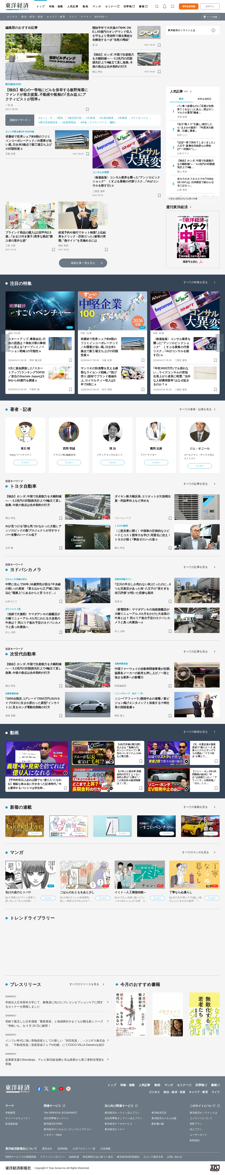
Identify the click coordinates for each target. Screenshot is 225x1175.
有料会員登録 (188, 6)
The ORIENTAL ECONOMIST (60, 1112)
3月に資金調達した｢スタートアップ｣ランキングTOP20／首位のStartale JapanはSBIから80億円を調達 (26, 374)
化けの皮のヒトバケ (18, 892)
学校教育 (10, 1112)
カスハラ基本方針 (153, 1156)
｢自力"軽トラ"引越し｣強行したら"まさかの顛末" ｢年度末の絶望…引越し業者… (195, 127)
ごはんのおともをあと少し (77, 892)
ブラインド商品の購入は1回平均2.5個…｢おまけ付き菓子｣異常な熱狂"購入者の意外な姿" (29, 236)
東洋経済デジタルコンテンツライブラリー (68, 1129)
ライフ (73, 16)
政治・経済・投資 (32, 16)
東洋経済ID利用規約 (128, 1156)
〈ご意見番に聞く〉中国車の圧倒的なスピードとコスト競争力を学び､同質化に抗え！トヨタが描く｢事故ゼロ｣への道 (143, 535)
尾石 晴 (25, 448)
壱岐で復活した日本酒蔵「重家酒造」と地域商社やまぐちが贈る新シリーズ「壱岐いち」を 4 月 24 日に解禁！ (54, 1023)
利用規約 (195, 1140)
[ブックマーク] (87, 109)
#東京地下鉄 (75, 117)
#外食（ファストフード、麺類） (99, 122)
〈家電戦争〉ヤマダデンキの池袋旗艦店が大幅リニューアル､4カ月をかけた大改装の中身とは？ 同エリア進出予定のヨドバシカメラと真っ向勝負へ (142, 616)
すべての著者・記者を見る (195, 409)
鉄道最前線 (11, 1123)
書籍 (141, 6)
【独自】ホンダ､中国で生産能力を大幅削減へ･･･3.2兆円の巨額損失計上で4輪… (196, 163)
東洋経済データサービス (118, 1123)
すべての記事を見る (195, 483)
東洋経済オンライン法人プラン (122, 1112)
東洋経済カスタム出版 (164, 1118)
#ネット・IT (45, 117)
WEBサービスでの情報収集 (20, 1156)
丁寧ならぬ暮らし (180, 892)
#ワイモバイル (139, 117)
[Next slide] (220, 343)
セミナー (110, 6)
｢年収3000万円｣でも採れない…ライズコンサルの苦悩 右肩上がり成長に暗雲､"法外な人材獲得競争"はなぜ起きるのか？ (172, 376)
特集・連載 (56, 6)
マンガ (96, 6)
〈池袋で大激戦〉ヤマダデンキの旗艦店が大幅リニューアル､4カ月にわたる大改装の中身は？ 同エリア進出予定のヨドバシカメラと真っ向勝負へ (33, 621)
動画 (85, 6)
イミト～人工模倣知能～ (130, 892)
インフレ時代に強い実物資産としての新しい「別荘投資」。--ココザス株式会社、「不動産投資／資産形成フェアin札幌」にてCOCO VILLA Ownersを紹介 (55, 1042)
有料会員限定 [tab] (204, 99)
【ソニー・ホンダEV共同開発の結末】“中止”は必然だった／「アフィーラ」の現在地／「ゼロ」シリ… (204, 777)
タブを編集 (212, 17)
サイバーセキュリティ (18, 1118)
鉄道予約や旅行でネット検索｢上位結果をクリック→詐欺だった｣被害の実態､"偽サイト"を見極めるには (82, 236)
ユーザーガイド (198, 1134)
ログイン (210, 6)
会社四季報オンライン (56, 1118)
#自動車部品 (69, 122)
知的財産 (74, 1156)
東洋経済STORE (53, 1123)
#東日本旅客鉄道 (48, 122)
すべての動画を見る (195, 731)
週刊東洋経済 (177, 207)
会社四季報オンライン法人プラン (123, 1118)
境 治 (112, 448)
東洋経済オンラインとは (181, 30)
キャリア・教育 (56, 16)
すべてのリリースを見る (84, 984)
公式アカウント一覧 (84, 1148)
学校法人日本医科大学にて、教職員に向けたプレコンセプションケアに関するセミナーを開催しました (54, 1004)
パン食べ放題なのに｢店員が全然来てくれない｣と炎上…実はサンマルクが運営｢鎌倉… (195, 109)
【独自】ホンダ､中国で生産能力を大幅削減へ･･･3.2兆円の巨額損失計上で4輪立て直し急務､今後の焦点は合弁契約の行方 (113, 60)
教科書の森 (157, 1123)
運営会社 (47, 1148)
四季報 (128, 6)
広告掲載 (106, 1148)
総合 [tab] (181, 98)
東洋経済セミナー (115, 1129)
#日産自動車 (107, 117)
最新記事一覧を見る (83, 262)
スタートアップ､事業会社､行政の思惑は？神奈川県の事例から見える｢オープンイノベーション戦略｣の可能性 (27, 344)
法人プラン (196, 1129)
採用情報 (63, 1148)
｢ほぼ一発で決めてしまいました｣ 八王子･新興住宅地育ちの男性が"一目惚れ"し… (196, 145)
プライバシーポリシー (52, 1156)
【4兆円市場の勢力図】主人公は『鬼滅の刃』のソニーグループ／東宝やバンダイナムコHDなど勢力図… (129, 750)
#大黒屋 (90, 117)
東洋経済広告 (159, 1112)
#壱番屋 (122, 117)
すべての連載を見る (195, 806)
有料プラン (196, 1123)
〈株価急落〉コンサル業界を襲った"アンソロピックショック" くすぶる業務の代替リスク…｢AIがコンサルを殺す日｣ (126, 181)
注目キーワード (19, 120)
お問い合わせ (174, 1156)
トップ (40, 6)
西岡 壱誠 (69, 448)
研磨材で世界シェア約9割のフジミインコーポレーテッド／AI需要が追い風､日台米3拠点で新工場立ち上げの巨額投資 (29, 142)
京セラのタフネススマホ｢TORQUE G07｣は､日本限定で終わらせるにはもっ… (195, 182)
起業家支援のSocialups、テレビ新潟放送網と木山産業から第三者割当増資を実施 (54, 1061)
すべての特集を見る (195, 282)
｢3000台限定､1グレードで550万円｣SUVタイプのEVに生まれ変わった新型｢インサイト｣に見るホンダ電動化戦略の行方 (32, 703)
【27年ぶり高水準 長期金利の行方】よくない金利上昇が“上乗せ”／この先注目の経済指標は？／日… (129, 777)
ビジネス (12, 16)
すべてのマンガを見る (195, 852)
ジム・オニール (200, 448)
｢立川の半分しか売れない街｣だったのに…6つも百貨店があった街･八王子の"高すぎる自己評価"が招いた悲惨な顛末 (143, 588)
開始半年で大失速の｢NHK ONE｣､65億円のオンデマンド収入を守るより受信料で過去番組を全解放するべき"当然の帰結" (112, 33)
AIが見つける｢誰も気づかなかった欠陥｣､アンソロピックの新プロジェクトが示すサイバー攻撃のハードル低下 (33, 530)
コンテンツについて (201, 1118)
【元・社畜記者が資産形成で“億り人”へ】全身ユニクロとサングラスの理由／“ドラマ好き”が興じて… (204, 750)
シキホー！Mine (53, 1134)
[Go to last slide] (5, 343)
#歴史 (60, 117)
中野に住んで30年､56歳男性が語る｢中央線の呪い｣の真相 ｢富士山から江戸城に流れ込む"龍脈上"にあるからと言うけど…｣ (33, 588)
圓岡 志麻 (156, 448)
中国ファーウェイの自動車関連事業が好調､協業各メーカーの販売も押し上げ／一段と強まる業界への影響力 (143, 673)
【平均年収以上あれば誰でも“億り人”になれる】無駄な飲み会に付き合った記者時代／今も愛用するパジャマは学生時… (34, 783)
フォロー (25, 462)
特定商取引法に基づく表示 (98, 1156)
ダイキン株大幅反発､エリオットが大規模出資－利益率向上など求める (143, 498)
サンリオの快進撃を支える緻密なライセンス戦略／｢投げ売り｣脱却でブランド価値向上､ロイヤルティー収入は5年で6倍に (99, 376)
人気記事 (72, 6)
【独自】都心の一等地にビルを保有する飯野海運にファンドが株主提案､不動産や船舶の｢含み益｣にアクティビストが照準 (46, 94)
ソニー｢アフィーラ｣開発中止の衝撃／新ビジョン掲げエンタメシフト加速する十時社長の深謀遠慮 (142, 703)
